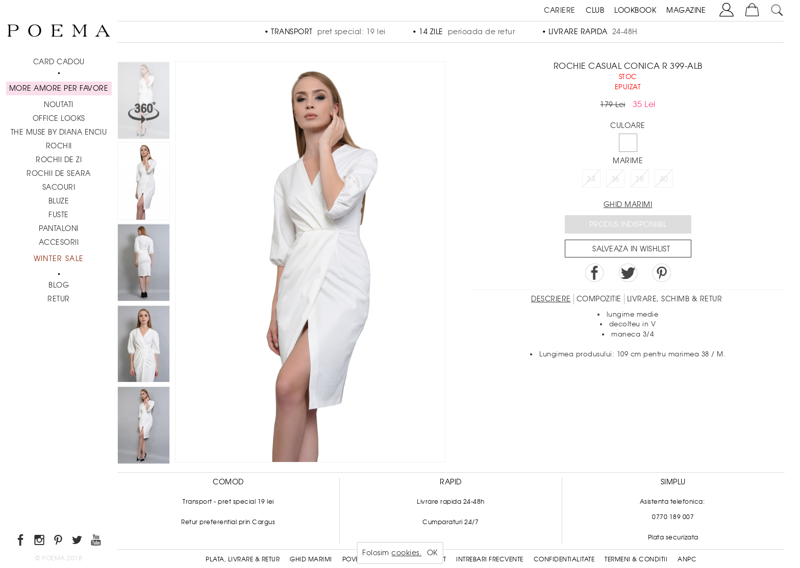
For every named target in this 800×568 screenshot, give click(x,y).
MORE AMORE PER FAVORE (59, 88)
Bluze (58, 201)
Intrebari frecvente (489, 559)
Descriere (551, 299)
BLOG (58, 285)
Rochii (59, 146)
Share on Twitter (628, 273)
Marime (628, 161)
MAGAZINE (686, 10)
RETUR (58, 299)
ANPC (687, 559)
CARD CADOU (59, 62)
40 (664, 179)
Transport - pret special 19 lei (228, 501)
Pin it (662, 273)
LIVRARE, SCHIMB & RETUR (674, 299)
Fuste (58, 215)
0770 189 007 (673, 517)
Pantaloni (59, 228)
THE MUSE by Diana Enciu (59, 132)
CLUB (595, 10)
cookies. (406, 553)
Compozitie (599, 299)
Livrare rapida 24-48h (451, 501)
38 (639, 179)
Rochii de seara (59, 173)
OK (432, 553)
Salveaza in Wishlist (631, 249)
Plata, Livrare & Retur (243, 559)
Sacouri (59, 187)
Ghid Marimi (311, 559)
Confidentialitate (564, 559)
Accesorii (59, 242)
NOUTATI (58, 104)
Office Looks (59, 118)
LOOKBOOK (635, 10)
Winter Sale (59, 258)
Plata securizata (673, 537)
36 (615, 179)
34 (591, 179)
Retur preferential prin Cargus (228, 522)
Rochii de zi (59, 160)
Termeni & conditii (636, 559)
